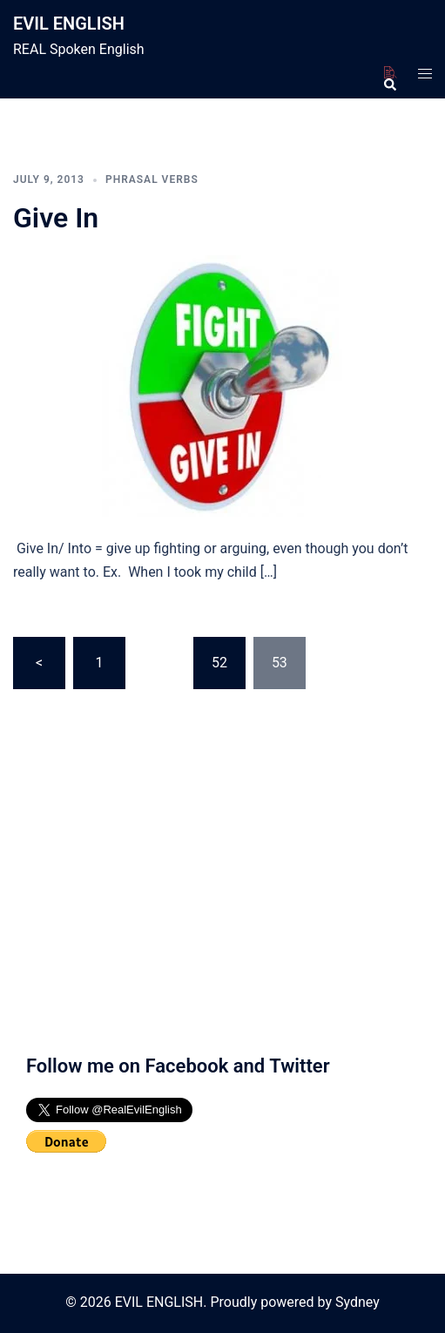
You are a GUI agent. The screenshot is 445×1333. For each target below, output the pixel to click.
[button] (389, 73)
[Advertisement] (222, 881)
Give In (55, 217)
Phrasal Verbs (152, 179)
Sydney (357, 1302)
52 (219, 662)
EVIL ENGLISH (69, 23)
